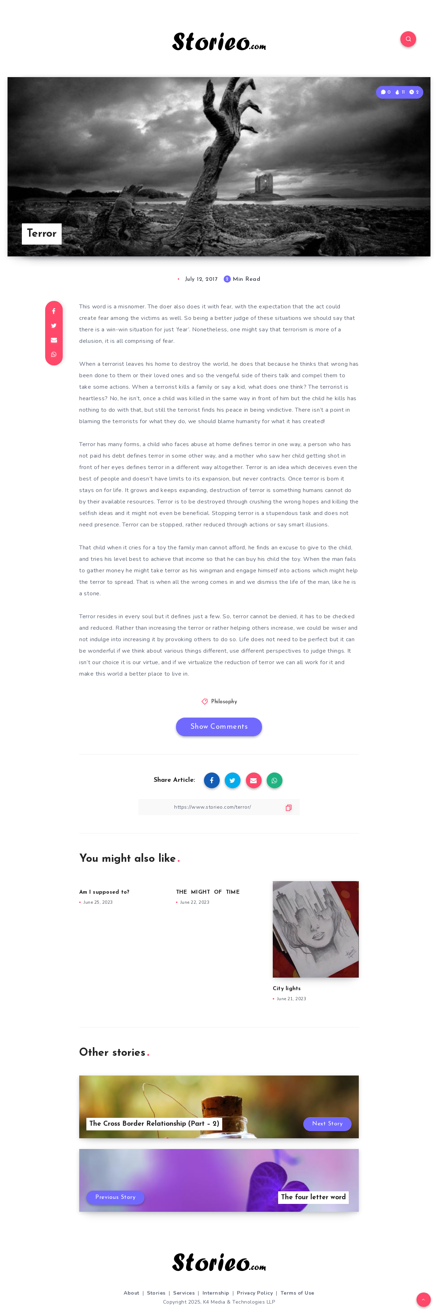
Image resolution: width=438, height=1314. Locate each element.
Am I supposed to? (104, 892)
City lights (287, 989)
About (131, 1293)
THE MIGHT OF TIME (208, 892)
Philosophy (224, 702)
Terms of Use (297, 1293)
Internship (216, 1293)
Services (184, 1293)
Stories (156, 1293)
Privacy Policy (255, 1293)
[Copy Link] (219, 807)
